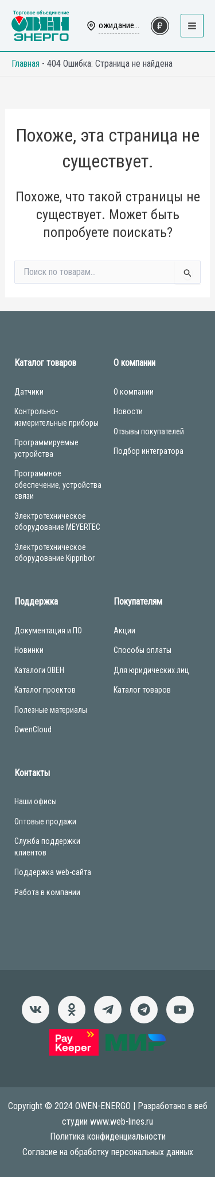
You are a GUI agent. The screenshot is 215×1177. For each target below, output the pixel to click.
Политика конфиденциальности (108, 1136)
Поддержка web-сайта (52, 872)
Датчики (29, 391)
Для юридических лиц (151, 670)
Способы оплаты (142, 650)
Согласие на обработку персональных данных (107, 1152)
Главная (25, 63)
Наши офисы (35, 801)
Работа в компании (47, 892)
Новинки (29, 650)
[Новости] (108, 1009)
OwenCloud (33, 729)
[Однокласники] (71, 1009)
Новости (128, 411)
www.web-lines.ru (121, 1121)
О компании (134, 391)
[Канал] (180, 1009)
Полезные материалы (50, 709)
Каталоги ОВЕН (39, 670)
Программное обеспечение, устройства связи (57, 484)
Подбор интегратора (148, 451)
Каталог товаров (142, 689)
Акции (124, 630)
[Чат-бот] (144, 1009)
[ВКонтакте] (35, 1009)
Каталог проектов (45, 689)
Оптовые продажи (45, 821)
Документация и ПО (48, 630)
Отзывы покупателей (149, 431)
